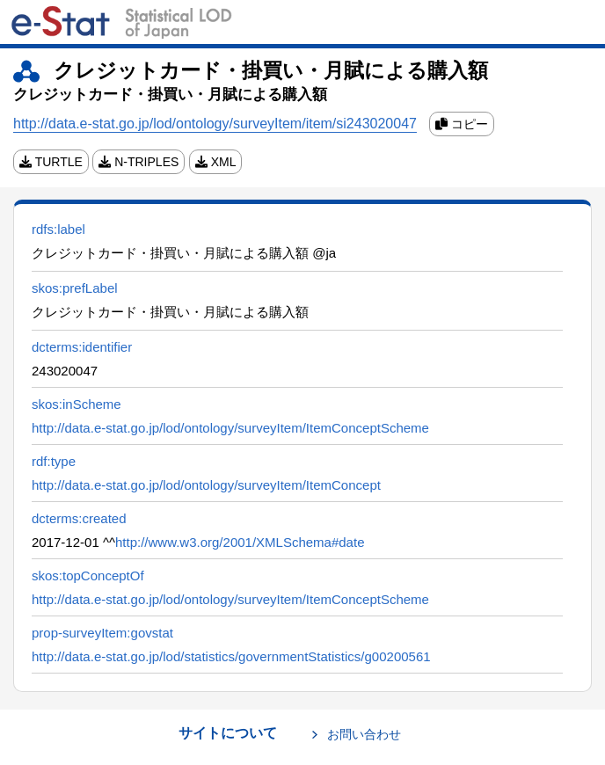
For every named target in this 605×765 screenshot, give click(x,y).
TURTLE (51, 162)
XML (216, 162)
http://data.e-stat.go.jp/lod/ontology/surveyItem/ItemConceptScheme (230, 427)
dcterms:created (79, 518)
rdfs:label (58, 229)
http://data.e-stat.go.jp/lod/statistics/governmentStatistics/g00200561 (231, 656)
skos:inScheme (76, 404)
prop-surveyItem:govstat (102, 632)
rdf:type (54, 461)
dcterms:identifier (82, 346)
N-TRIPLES (138, 162)
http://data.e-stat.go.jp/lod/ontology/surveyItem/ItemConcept (206, 484)
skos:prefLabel (75, 287)
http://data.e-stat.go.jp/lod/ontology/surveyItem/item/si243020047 (215, 123)
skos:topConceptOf (88, 575)
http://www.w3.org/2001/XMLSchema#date (240, 542)
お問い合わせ (364, 734)
